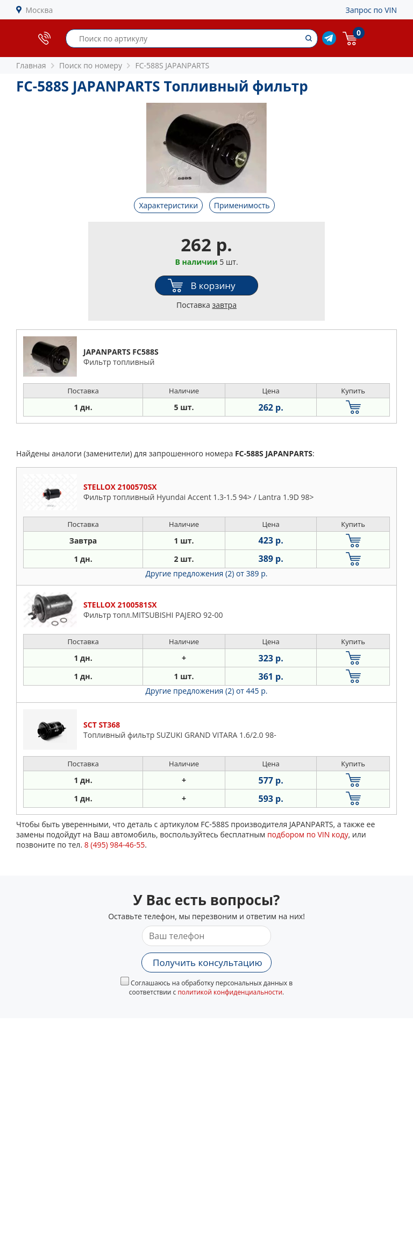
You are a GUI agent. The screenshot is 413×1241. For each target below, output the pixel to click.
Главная (31, 65)
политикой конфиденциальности (229, 992)
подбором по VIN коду (307, 834)
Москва (39, 10)
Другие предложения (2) (207, 573)
